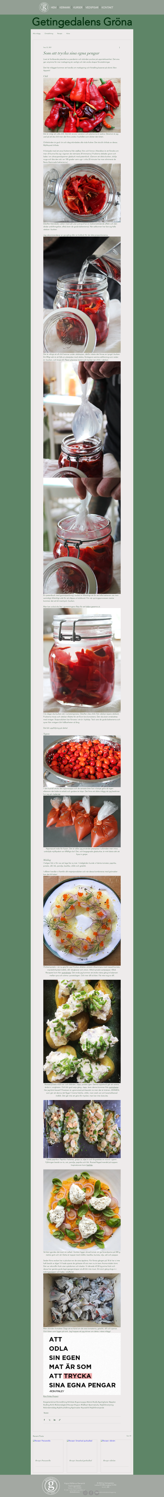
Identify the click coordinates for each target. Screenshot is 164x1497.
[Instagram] (85, 1493)
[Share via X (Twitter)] (49, 1420)
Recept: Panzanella (43, 1460)
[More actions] (119, 47)
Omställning (49, 33)
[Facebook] (91, 1493)
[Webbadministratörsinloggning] (105, 1492)
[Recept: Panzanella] (48, 1448)
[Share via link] (60, 1420)
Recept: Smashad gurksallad (80, 1460)
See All (129, 1436)
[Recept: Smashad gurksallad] (82, 1448)
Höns (68, 33)
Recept (59, 33)
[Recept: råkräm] (116, 1448)
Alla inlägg (36, 33)
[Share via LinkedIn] (55, 1420)
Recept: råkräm (109, 1460)
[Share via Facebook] (44, 1420)
